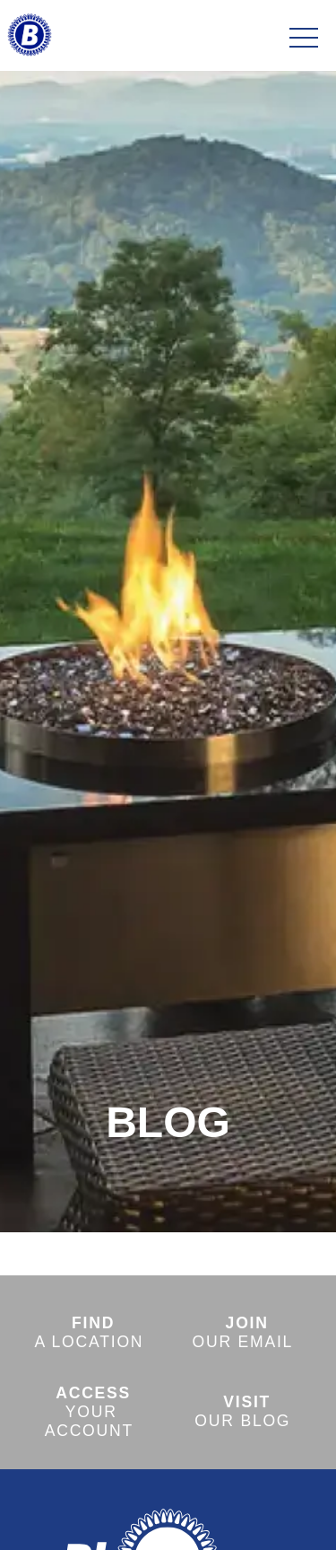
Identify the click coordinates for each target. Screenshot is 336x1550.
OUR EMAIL (243, 1332)
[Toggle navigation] (304, 39)
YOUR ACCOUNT (89, 1412)
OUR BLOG (242, 1411)
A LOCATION (88, 1332)
